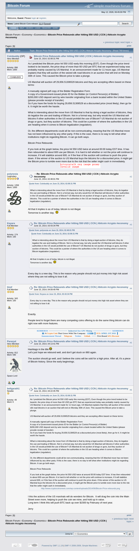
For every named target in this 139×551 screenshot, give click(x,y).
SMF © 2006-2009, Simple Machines (81, 545)
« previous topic (111, 42)
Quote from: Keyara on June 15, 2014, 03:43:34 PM (51, 294)
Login (37, 28)
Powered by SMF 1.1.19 (52, 545)
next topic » (126, 42)
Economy (27, 34)
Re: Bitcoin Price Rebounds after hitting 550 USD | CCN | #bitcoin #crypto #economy (81, 223)
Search (29, 28)
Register (46, 28)
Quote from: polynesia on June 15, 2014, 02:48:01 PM (52, 230)
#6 (131, 390)
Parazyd (11, 341)
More (55, 28)
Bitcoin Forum (12, 34)
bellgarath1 (13, 388)
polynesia (12, 174)
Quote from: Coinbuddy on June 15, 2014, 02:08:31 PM (52, 184)
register (42, 18)
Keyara (11, 223)
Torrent (47, 24)
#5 (131, 343)
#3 (131, 225)
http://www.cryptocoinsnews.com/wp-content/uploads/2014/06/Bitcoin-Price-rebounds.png (80, 488)
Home (13, 28)
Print (129, 46)
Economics (40, 34)
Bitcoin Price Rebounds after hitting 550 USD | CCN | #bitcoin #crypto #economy (79, 56)
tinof (9, 287)
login (34, 18)
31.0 (41, 24)
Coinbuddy (13, 56)
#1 (131, 57)
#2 (131, 177)
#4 (131, 288)
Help (22, 28)
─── (105, 336)
